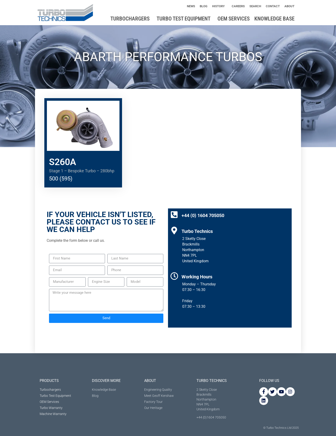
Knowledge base (275, 19)
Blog (203, 6)
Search (255, 6)
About (290, 6)
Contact (273, 6)
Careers (238, 6)
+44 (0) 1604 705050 (203, 215)
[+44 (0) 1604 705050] (174, 214)
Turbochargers (131, 19)
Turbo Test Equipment (185, 19)
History (219, 6)
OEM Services (233, 19)
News (191, 6)
